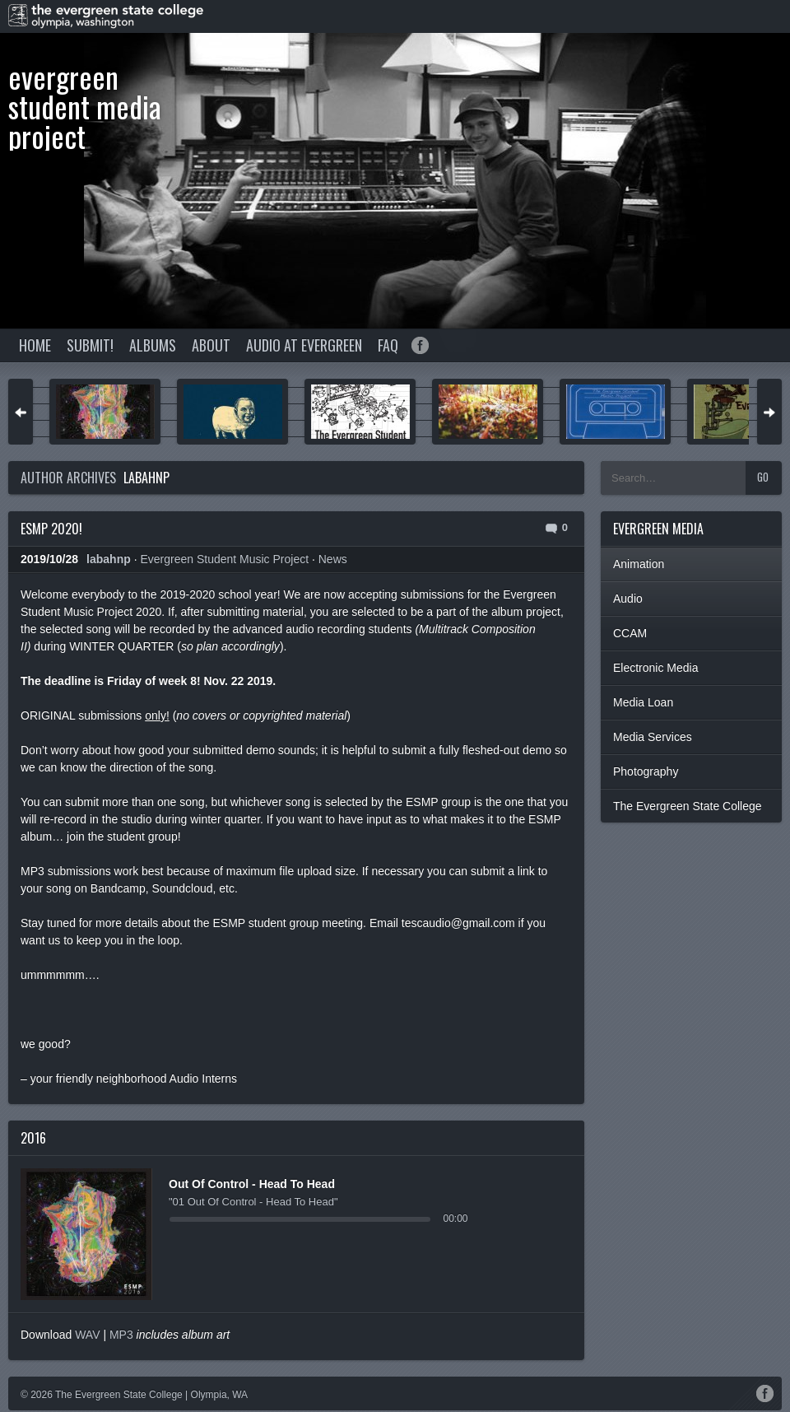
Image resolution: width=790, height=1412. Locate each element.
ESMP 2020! (51, 528)
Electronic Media (656, 667)
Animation (638, 564)
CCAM (630, 633)
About (211, 345)
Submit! (90, 345)
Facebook (420, 345)
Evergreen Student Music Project (224, 559)
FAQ (388, 345)
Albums (152, 345)
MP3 (121, 1334)
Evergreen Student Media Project (84, 105)
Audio (628, 598)
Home (35, 345)
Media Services (652, 736)
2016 (33, 1138)
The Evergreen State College (687, 806)
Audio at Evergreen (304, 345)
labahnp (146, 477)
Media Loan (643, 702)
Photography (645, 771)
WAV (87, 1334)
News (332, 559)
